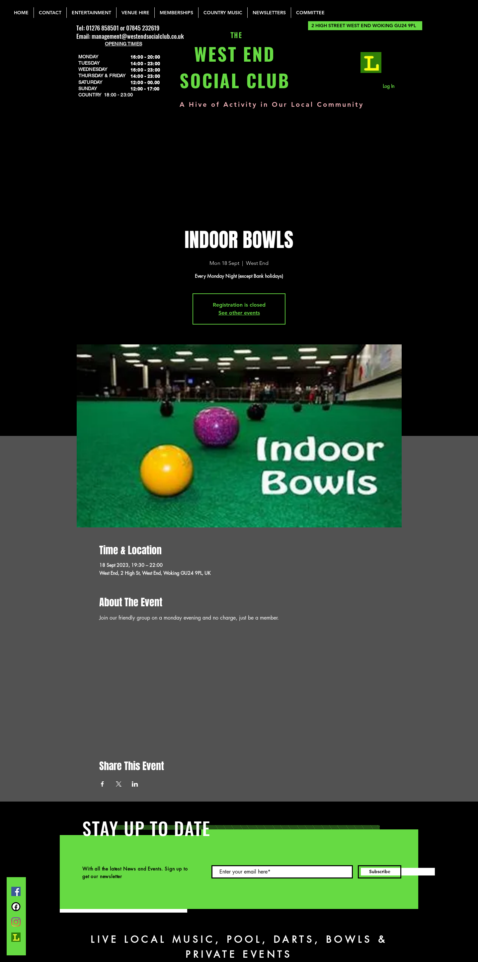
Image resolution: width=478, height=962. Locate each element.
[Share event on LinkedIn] (135, 784)
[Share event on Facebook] (102, 784)
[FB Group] (16, 906)
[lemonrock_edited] (370, 62)
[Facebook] (16, 891)
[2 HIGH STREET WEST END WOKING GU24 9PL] (365, 25)
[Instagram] (16, 922)
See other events (239, 313)
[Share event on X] (119, 784)
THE (235, 35)
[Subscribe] (379, 871)
